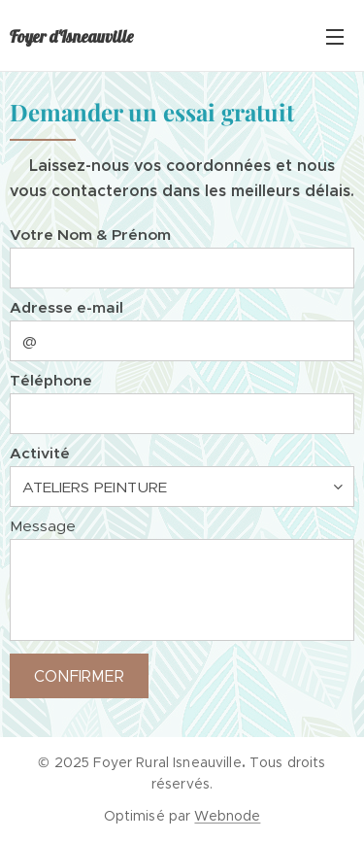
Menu (335, 37)
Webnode (227, 815)
